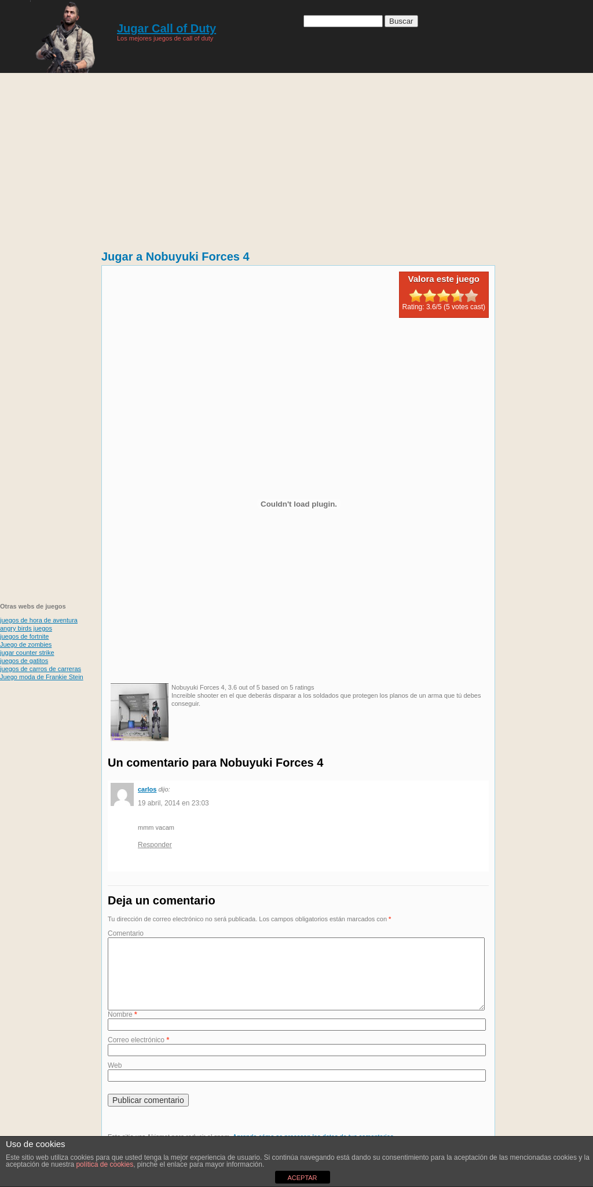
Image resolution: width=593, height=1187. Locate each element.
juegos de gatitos (24, 660)
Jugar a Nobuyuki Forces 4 (175, 256)
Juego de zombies (26, 644)
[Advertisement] (296, 156)
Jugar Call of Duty (166, 28)
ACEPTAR (302, 1177)
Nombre (122, 1028)
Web (115, 1079)
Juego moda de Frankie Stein (41, 676)
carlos (147, 789)
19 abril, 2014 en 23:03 (173, 803)
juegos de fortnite (24, 636)
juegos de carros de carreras (40, 668)
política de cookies (104, 1164)
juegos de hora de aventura (39, 620)
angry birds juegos (26, 628)
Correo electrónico (138, 1054)
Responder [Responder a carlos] (155, 845)
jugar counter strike (27, 652)
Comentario (126, 933)
